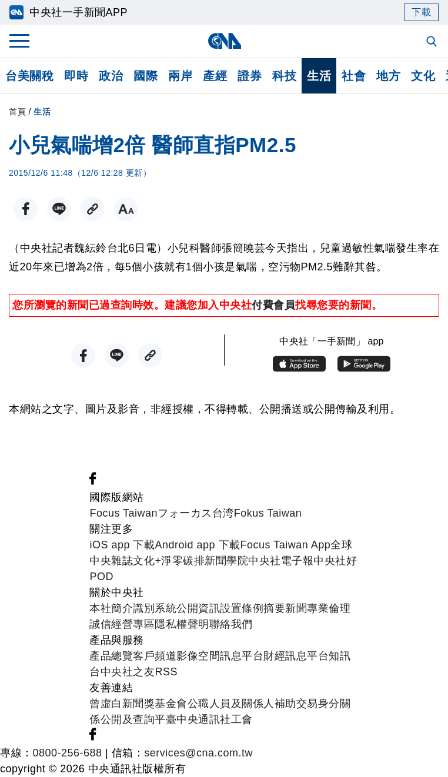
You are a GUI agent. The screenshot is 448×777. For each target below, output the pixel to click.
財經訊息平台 (296, 656)
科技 (284, 75)
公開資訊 (198, 608)
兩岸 (180, 75)
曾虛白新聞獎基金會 (138, 703)
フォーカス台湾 (196, 513)
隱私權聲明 (182, 624)
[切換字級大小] (126, 209)
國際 (145, 75)
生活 (319, 75)
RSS (166, 672)
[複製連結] (93, 209)
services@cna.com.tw (198, 753)
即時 (76, 75)
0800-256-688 (67, 753)
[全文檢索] (432, 42)
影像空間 (198, 656)
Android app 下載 (197, 545)
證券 (250, 75)
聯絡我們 (231, 624)
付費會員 (273, 305)
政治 (111, 75)
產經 (215, 75)
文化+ (147, 561)
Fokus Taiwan (268, 513)
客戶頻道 (154, 656)
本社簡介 (111, 608)
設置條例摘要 (252, 608)
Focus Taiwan (123, 513)
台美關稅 (29, 75)
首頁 (17, 111)
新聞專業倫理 (317, 608)
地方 (388, 75)
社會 (354, 75)
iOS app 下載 (122, 545)
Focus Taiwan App (285, 545)
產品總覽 (111, 656)
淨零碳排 (183, 561)
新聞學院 (226, 561)
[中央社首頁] (224, 41)
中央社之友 (128, 672)
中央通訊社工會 (214, 719)
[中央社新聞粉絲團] (92, 481)
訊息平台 (241, 656)
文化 (423, 75)
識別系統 (154, 608)
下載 (421, 12)
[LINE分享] (59, 209)
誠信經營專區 (122, 624)
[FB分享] (26, 209)
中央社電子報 (280, 561)
